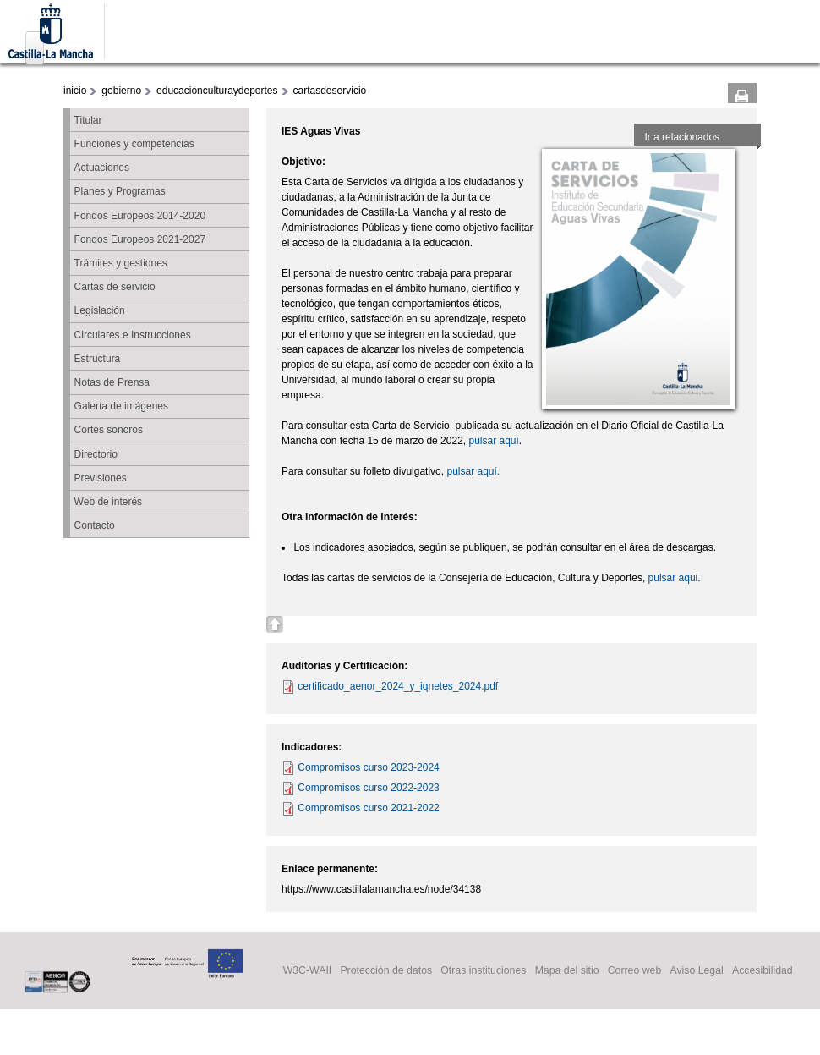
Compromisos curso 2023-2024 (368, 767)
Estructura (97, 359)
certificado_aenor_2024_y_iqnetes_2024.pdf (398, 686)
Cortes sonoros (108, 430)
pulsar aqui (673, 578)
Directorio (96, 454)
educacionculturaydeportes (216, 90)
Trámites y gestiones (120, 263)
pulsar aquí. (473, 471)
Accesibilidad (762, 971)
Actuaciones (101, 167)
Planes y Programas (120, 191)
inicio (74, 90)
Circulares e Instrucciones (132, 335)
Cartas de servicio (115, 287)
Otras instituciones (483, 971)
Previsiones (100, 478)
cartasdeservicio (330, 90)
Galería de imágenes (121, 406)
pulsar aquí (493, 441)
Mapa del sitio (567, 971)
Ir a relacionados (681, 137)
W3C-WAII (307, 971)
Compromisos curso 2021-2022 (368, 808)
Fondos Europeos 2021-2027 (139, 239)
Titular (88, 120)
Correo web (635, 971)
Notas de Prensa (112, 382)
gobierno (121, 90)
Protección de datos (386, 971)
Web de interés (108, 502)
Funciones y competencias (134, 144)
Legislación (99, 310)
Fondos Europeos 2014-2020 (139, 216)
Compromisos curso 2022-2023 (368, 788)
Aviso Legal (696, 971)
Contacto (94, 525)
